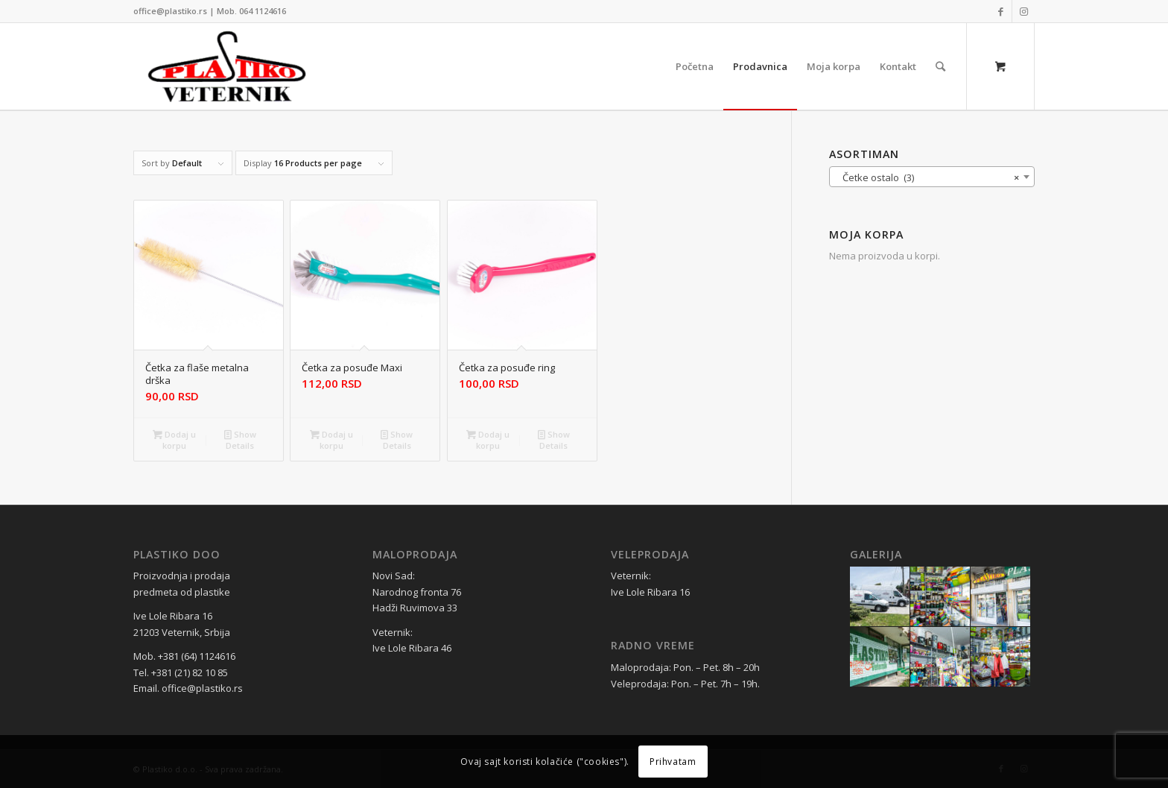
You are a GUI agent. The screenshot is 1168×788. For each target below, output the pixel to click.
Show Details (240, 439)
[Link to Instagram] (1023, 11)
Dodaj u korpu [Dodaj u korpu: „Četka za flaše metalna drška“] (174, 439)
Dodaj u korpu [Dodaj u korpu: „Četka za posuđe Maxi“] (331, 439)
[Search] (940, 66)
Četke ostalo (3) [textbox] (927, 177)
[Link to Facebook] (1001, 11)
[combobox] (932, 176)
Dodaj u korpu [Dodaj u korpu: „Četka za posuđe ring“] (488, 439)
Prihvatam (673, 761)
